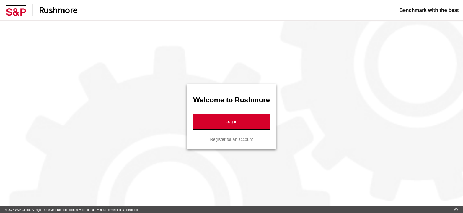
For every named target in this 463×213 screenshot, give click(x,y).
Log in (232, 121)
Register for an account (231, 139)
